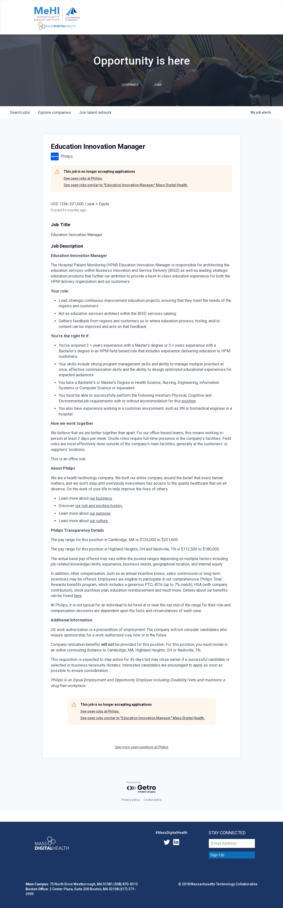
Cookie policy (153, 800)
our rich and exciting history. (99, 505)
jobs (20, 112)
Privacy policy (130, 800)
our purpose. (100, 513)
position (189, 401)
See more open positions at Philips (141, 747)
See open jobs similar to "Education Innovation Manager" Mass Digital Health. (126, 185)
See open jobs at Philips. (83, 178)
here (78, 595)
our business (101, 498)
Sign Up (217, 855)
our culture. (99, 520)
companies (54, 112)
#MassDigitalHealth (171, 833)
